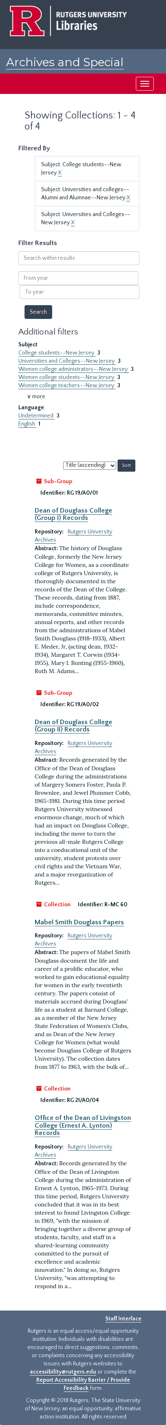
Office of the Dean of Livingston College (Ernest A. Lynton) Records (83, 1125)
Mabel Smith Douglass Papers (79, 922)
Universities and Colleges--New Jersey (67, 361)
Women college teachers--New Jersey (66, 385)
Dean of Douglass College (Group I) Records (73, 514)
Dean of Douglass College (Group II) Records (73, 725)
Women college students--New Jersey (66, 377)
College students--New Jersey (56, 353)
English (27, 424)
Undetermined (36, 416)
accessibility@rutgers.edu (63, 1372)
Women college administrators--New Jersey (73, 369)
